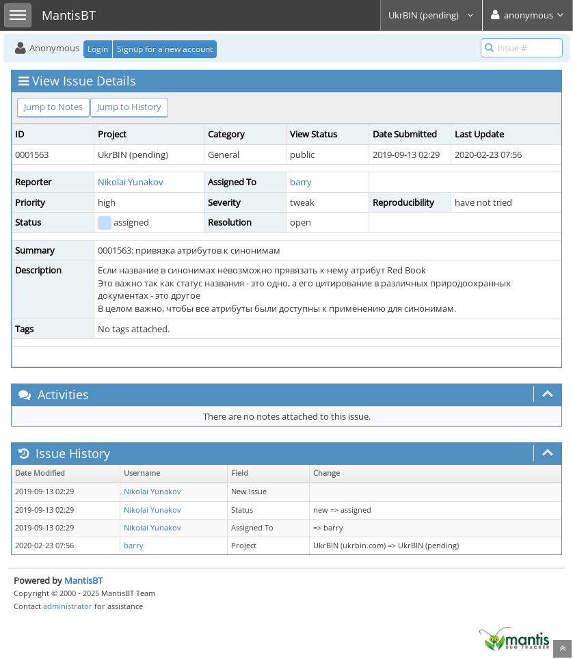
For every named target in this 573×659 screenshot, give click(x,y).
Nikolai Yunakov (130, 182)
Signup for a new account (165, 49)
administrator (67, 606)
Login (98, 49)
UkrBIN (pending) (431, 15)
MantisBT (83, 580)
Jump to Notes (53, 106)
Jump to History (129, 106)
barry (301, 182)
